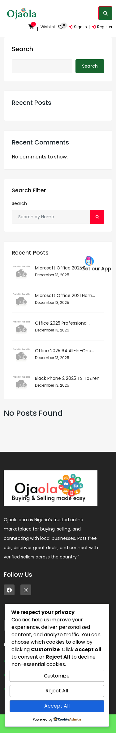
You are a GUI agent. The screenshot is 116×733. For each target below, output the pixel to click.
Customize (57, 675)
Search (22, 49)
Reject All (56, 690)
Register (102, 26)
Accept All (57, 705)
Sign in (78, 26)
